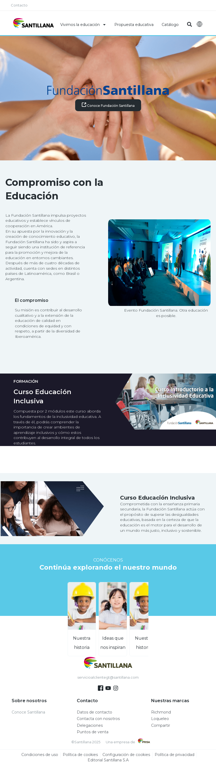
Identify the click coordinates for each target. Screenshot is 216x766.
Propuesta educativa (134, 24)
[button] (189, 24)
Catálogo (170, 24)
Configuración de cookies (126, 754)
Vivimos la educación (83, 24)
